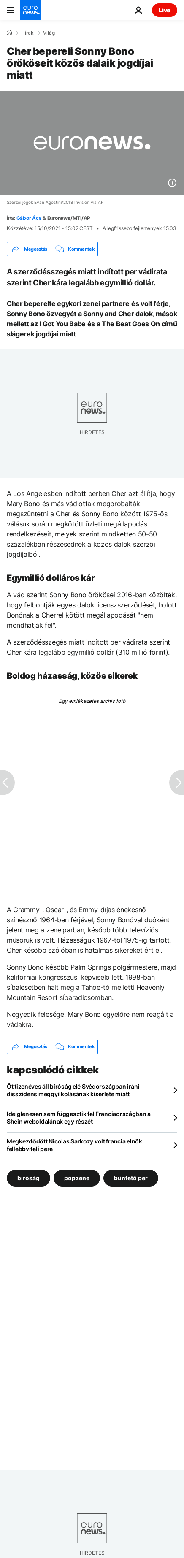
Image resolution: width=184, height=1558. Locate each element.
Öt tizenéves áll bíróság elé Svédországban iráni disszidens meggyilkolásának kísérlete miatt (73, 1090)
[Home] (9, 32)
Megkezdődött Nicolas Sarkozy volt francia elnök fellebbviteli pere (74, 1145)
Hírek (27, 32)
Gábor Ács (29, 218)
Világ (49, 32)
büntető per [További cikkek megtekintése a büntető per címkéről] (131, 1177)
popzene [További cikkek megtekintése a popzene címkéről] (76, 1177)
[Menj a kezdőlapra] (30, 10)
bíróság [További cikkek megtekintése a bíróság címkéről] (28, 1177)
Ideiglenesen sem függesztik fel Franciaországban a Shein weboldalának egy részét (79, 1117)
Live (164, 10)
